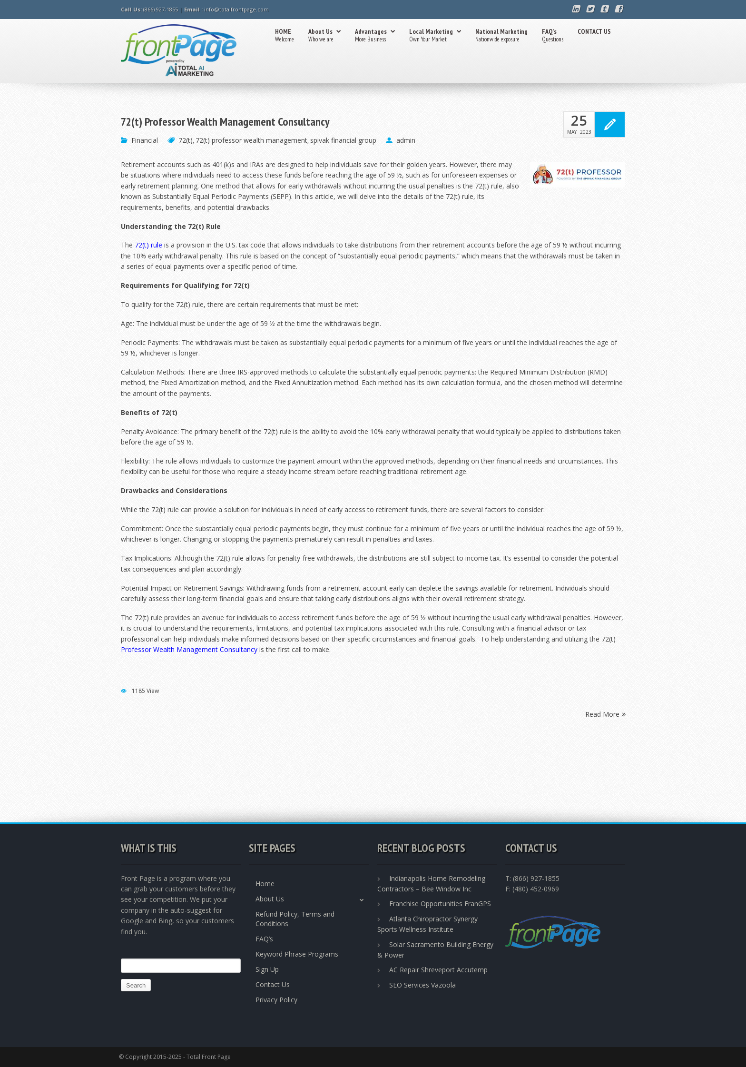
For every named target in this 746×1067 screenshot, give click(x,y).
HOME (284, 36)
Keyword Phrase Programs (296, 953)
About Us (324, 36)
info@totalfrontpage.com (236, 9)
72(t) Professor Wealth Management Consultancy (225, 121)
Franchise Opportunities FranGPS (440, 903)
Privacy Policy (276, 999)
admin (405, 140)
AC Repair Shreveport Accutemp (438, 969)
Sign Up (267, 969)
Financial (144, 140)
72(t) (185, 140)
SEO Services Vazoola (422, 984)
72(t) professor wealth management (251, 140)
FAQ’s (552, 36)
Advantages (375, 36)
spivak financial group (343, 140)
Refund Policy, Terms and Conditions (294, 918)
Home (265, 883)
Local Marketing (435, 36)
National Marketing (501, 36)
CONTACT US (594, 31)
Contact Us (272, 984)
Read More (605, 714)
